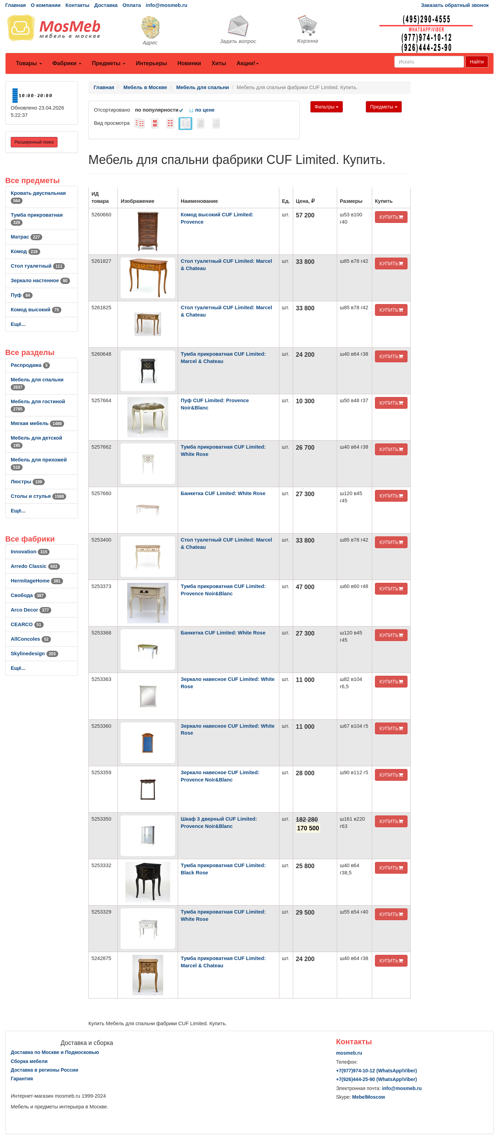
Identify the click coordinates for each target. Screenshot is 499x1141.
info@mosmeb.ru (166, 5)
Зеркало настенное (40, 280)
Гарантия (22, 1078)
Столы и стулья (38, 496)
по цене (202, 110)
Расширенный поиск (34, 142)
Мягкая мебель (37, 423)
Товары (29, 63)
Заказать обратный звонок (455, 5)
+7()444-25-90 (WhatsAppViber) (376, 1079)
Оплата (131, 5)
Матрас (26, 237)
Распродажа (30, 365)
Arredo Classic (35, 566)
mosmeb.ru (349, 1053)
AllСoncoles (31, 639)
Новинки (189, 63)
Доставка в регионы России (44, 1070)
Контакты (77, 5)
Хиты (218, 63)
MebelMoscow (368, 1097)
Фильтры (327, 107)
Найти (477, 61)
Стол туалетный (38, 266)
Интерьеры (151, 63)
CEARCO (27, 624)
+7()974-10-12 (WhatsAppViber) (376, 1070)
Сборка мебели (29, 1061)
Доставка (105, 5)
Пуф (22, 295)
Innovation (30, 551)
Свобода (28, 595)
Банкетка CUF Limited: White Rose (223, 493)
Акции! (247, 63)
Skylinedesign (34, 653)
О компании (46, 5)
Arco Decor (31, 610)
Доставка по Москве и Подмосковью (55, 1052)
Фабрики (66, 63)
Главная (15, 5)
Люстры (28, 481)
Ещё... (18, 324)
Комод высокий (36, 309)
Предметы (108, 63)
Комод (25, 251)
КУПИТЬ (391, 217)
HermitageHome (37, 581)
